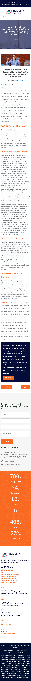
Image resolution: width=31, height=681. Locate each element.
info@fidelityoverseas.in (8, 633)
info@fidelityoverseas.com (11, 4)
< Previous (7, 387)
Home (13, 39)
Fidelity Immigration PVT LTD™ (15, 645)
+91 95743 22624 (15, 2)
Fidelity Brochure (7, 571)
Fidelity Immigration (18, 80)
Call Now (8, 378)
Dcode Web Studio (21, 650)
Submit (7, 442)
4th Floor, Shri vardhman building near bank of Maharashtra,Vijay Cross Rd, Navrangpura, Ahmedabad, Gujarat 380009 (17, 456)
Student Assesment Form (10, 580)
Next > (25, 387)
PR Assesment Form (8, 578)
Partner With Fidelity (8, 582)
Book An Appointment (8, 576)
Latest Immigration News (10, 574)
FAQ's (3, 572)
